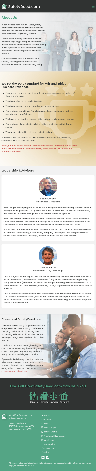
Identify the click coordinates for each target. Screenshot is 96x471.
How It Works (50, 431)
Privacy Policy (48, 444)
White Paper (50, 427)
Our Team (46, 419)
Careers (46, 423)
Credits (45, 452)
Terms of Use (48, 448)
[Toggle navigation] (93, 6)
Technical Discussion (54, 436)
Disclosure (49, 440)
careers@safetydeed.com (14, 371)
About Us (46, 415)
